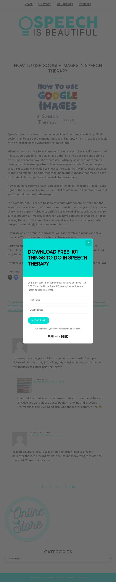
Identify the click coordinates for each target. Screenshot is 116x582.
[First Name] (58, 300)
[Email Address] (58, 310)
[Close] (88, 243)
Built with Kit (58, 336)
